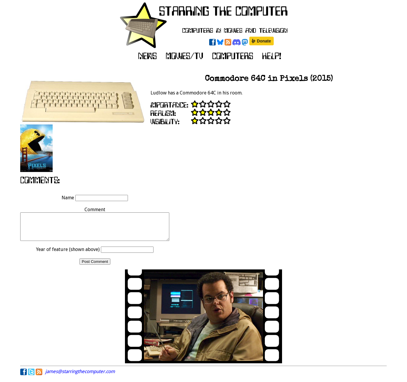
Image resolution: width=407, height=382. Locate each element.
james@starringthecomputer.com (80, 377)
